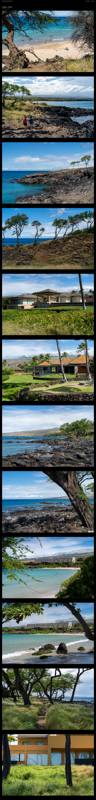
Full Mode (87, 1)
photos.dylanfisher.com (7, 1)
